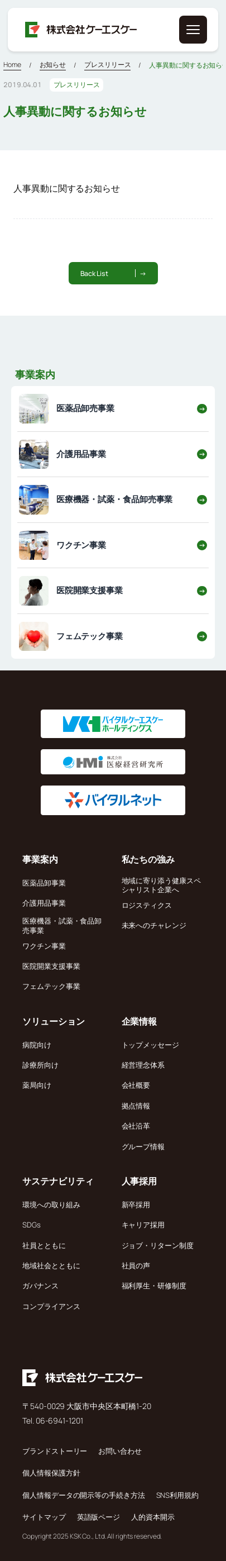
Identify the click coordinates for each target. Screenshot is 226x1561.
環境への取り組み (51, 1205)
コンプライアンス (51, 1306)
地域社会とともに (51, 1265)
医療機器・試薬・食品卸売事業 (62, 925)
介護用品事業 (43, 903)
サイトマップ (43, 1517)
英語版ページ (98, 1517)
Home (12, 64)
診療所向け (40, 1065)
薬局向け (36, 1085)
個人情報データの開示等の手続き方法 (83, 1495)
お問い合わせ (119, 1451)
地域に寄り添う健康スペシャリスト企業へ (161, 884)
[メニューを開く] (193, 30)
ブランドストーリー (54, 1451)
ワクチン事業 (43, 946)
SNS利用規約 (177, 1495)
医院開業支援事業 (51, 966)
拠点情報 (136, 1106)
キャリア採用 (143, 1225)
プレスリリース (107, 64)
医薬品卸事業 (43, 883)
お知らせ (53, 64)
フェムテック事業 (51, 986)
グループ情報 (143, 1146)
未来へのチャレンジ (154, 925)
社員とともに (43, 1245)
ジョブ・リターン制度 (158, 1245)
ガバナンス (40, 1286)
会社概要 (136, 1085)
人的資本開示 (152, 1517)
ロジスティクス (147, 905)
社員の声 (136, 1265)
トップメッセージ (150, 1045)
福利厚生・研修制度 (154, 1286)
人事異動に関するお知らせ (66, 188)
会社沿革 (136, 1126)
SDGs (31, 1225)
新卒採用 (136, 1205)
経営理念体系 (143, 1065)
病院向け (36, 1045)
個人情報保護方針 (51, 1473)
